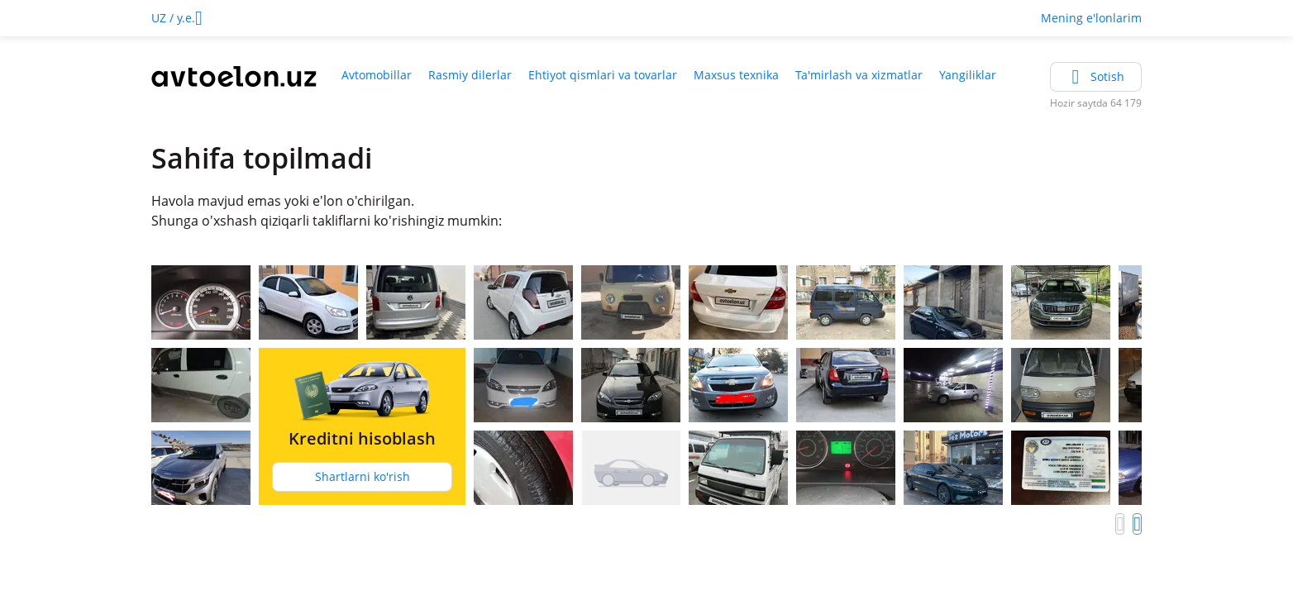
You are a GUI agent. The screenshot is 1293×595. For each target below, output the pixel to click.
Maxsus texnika (736, 75)
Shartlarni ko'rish (362, 476)
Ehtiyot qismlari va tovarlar (602, 75)
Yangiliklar (967, 75)
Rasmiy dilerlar (470, 75)
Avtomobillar (376, 75)
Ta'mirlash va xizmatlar (859, 75)
